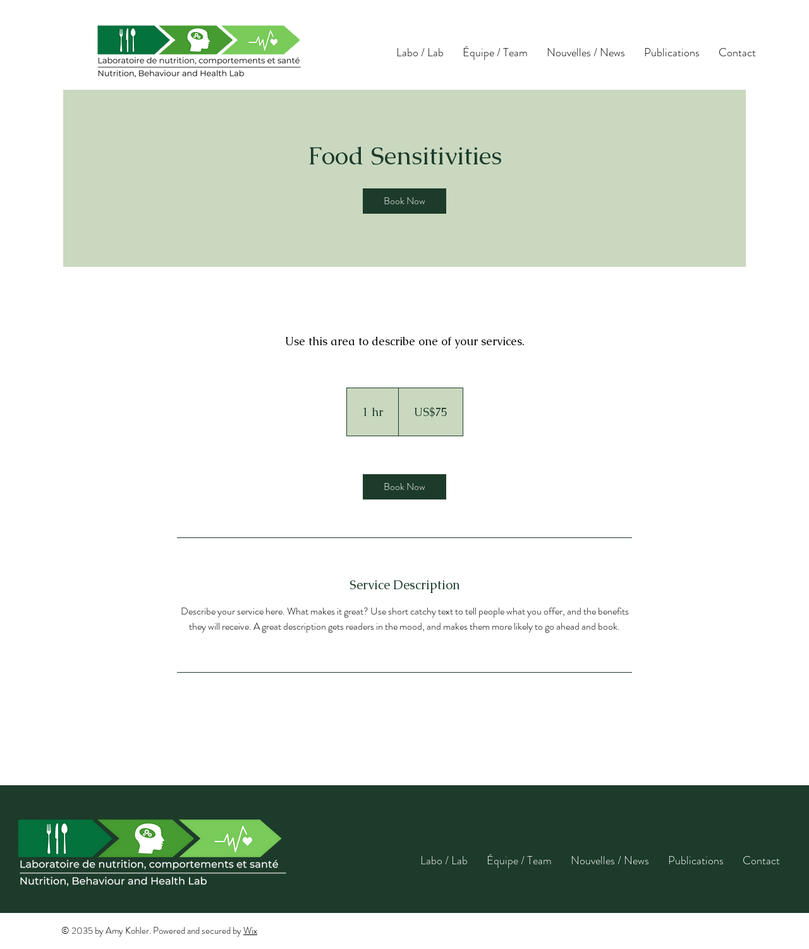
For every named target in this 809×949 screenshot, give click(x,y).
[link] (404, 201)
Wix (250, 931)
